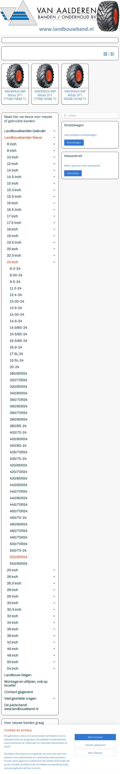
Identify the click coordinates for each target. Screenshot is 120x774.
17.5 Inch (31, 223)
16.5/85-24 (18, 341)
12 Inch (31, 164)
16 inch (31, 203)
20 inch (31, 249)
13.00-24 (17, 301)
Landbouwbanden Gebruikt (30, 131)
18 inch (31, 229)
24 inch (31, 262)
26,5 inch (31, 583)
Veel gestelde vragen (30, 698)
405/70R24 (18, 452)
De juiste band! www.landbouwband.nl (21, 707)
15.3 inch (31, 190)
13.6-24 (16, 308)
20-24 (14, 367)
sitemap (73, 762)
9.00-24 (16, 275)
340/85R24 (18, 393)
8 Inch (31, 150)
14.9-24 (16, 321)
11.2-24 (15, 288)
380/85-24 (18, 426)
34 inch (31, 622)
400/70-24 (18, 432)
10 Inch (31, 157)
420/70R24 (18, 472)
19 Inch (31, 236)
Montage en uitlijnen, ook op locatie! (25, 683)
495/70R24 (18, 537)
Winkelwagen (74, 142)
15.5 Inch (31, 196)
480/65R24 (18, 524)
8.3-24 (15, 268)
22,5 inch (31, 255)
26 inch (31, 577)
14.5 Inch (31, 177)
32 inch (31, 616)
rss (80, 762)
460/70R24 (18, 511)
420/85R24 (18, 478)
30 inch (31, 603)
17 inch (31, 216)
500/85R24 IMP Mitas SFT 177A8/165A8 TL (45, 95)
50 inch (31, 662)
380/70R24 (18, 413)
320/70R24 (18, 380)
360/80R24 (18, 406)
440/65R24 (18, 485)
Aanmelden (73, 173)
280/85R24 (18, 373)
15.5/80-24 (18, 334)
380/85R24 (18, 419)
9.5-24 (15, 282)
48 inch (31, 655)
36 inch (31, 629)
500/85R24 (18, 557)
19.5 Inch (31, 242)
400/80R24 (18, 439)
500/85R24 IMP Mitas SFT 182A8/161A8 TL (75, 95)
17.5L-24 (16, 354)
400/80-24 (18, 445)
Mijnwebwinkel (60, 767)
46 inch (31, 649)
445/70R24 (18, 504)
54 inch (31, 668)
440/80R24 (18, 498)
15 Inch (31, 183)
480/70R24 (18, 531)
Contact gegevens (18, 692)
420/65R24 (18, 465)
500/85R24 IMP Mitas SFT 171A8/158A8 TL (15, 95)
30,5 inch (31, 609)
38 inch (31, 636)
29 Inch (31, 596)
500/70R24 (18, 544)
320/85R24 (18, 386)
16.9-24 (16, 347)
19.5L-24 (17, 360)
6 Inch (31, 144)
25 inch (31, 570)
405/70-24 (18, 459)
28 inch (31, 590)
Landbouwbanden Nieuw (30, 137)
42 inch (31, 642)
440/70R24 (18, 491)
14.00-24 (17, 314)
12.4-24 (16, 295)
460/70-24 (18, 518)
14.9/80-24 (18, 327)
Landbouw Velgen (17, 675)
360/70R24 (18, 400)
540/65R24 (18, 563)
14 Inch (31, 170)
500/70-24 (18, 550)
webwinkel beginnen (93, 762)
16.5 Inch (31, 209)
